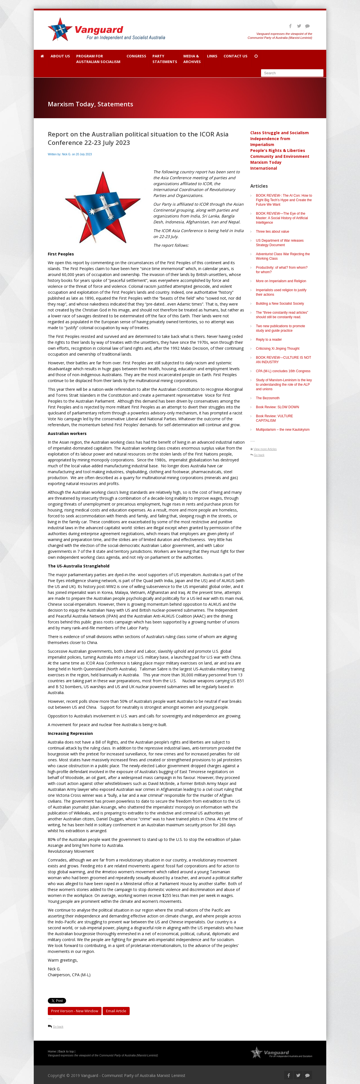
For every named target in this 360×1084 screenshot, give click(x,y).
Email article (116, 1010)
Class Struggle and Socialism (279, 132)
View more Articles (265, 449)
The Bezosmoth (268, 398)
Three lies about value (272, 232)
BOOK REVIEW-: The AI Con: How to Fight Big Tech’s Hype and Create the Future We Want (284, 200)
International (263, 168)
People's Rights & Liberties (277, 150)
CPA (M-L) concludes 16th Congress (283, 371)
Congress (136, 58)
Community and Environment (279, 156)
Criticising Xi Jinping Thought (278, 349)
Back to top (66, 1051)
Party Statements (164, 58)
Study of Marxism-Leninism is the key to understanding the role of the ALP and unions (284, 384)
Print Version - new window (74, 1010)
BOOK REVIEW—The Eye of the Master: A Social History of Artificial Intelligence (282, 218)
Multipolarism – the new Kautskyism (283, 430)
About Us (60, 58)
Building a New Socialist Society (280, 304)
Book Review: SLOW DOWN (277, 407)
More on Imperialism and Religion (281, 281)
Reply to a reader (269, 340)
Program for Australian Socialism (98, 58)
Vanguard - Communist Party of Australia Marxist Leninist (133, 1075)
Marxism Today (266, 162)
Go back (58, 1026)
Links (212, 58)
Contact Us (236, 58)
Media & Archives (192, 58)
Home (52, 1051)
